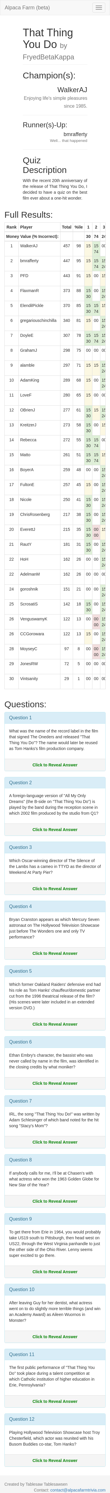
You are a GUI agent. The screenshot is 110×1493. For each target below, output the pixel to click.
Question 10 (21, 1289)
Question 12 (21, 1419)
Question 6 (20, 1041)
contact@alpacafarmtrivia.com (78, 1490)
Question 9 (20, 1218)
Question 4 (20, 906)
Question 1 (20, 717)
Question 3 (20, 847)
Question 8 (20, 1159)
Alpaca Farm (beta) (27, 8)
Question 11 (21, 1354)
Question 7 (20, 1101)
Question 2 (20, 782)
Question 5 (20, 971)
